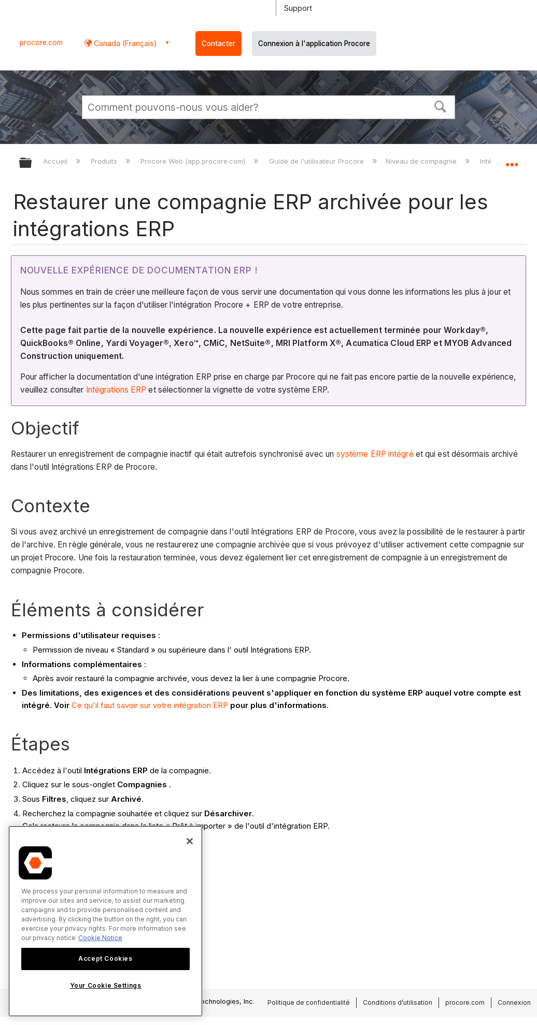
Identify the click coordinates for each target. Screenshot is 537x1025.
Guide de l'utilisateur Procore (317, 161)
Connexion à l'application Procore (314, 43)
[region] (105, 921)
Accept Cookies (105, 958)
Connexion (514, 1002)
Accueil (56, 161)
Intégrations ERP (116, 390)
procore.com (41, 42)
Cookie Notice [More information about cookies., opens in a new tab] (100, 938)
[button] (440, 105)
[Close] (189, 841)
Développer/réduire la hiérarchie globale (32, 163)
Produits (105, 161)
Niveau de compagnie (422, 161)
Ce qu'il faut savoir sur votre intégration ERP (150, 705)
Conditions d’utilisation (397, 1002)
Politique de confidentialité (308, 1002)
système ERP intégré (375, 454)
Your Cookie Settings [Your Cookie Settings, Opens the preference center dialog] (106, 985)
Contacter (218, 43)
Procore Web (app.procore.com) (193, 161)
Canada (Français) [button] (124, 43)
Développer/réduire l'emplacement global (511, 159)
